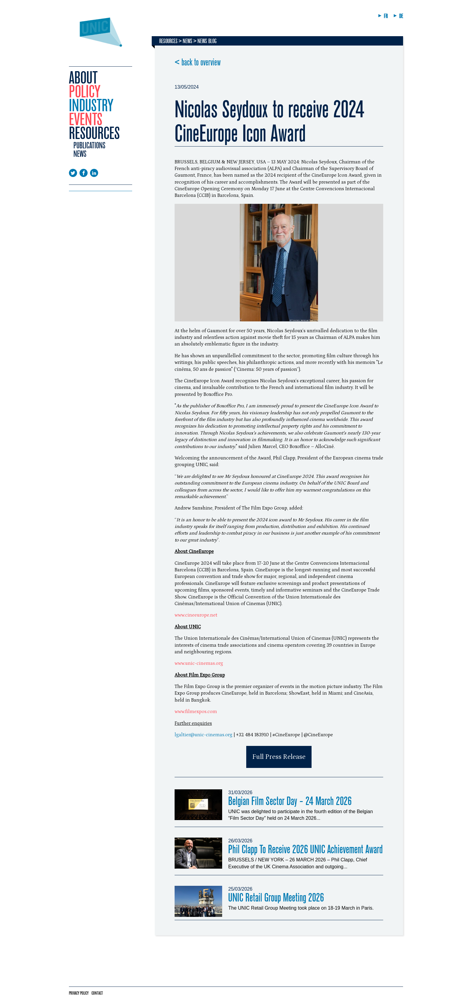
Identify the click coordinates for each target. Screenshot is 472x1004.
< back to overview (198, 62)
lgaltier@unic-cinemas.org (203, 734)
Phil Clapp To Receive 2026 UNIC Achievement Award (305, 849)
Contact (97, 993)
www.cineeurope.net (196, 615)
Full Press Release (279, 757)
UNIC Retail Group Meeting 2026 (276, 897)
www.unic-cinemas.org (199, 663)
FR (386, 16)
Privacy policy (78, 993)
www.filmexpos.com (196, 711)
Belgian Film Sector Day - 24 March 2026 (290, 801)
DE (401, 16)
